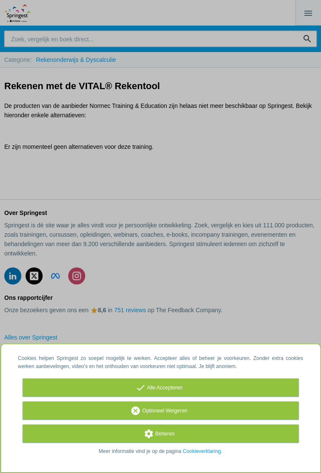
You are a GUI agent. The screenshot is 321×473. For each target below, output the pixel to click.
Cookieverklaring (202, 451)
